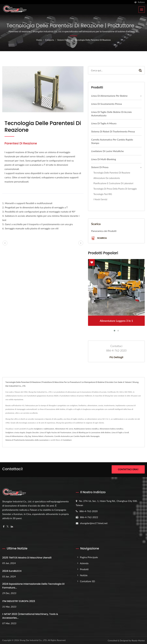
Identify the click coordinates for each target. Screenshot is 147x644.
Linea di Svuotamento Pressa (106, 103)
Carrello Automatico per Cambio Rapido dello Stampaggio (77, 436)
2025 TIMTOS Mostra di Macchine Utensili (26, 557)
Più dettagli (116, 357)
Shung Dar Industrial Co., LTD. (33, 639)
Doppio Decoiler (32, 432)
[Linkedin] (12, 526)
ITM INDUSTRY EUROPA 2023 (18, 600)
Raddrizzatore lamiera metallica (86, 429)
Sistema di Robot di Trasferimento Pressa (113, 131)
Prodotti (84, 568)
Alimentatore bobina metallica (111, 429)
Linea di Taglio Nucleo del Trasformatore (55, 432)
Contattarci (67, 440)
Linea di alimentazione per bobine (109, 95)
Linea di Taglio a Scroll (120, 432)
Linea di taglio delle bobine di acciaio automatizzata (111, 113)
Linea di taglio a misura (103, 123)
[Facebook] (3, 526)
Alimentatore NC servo (64, 429)
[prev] (5, 243)
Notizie (84, 574)
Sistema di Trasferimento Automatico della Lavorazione (27, 440)
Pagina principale (89, 556)
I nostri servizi (100, 199)
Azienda (84, 562)
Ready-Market (138, 640)
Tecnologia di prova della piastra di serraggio (115, 188)
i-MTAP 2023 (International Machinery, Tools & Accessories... (30, 615)
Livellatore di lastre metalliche (107, 151)
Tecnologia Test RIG (102, 194)
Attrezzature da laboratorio (106, 178)
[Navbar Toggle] (141, 9)
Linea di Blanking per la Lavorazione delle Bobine (91, 432)
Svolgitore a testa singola (15, 432)
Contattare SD (87, 580)
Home (39, 40)
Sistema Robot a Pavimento (42, 436)
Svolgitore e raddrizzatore (44, 429)
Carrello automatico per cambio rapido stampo (112, 141)
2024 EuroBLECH (12, 570)
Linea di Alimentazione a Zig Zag (18, 436)
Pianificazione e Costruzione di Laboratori (113, 183)
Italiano (141, 2)
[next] (80, 243)
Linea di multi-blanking (103, 159)
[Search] (112, 70)
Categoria (49, 40)
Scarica (99, 238)
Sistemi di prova (64, 40)
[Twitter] (7, 526)
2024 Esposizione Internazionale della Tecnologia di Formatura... (33, 585)
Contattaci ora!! (128, 469)
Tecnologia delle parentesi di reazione (93, 40)
